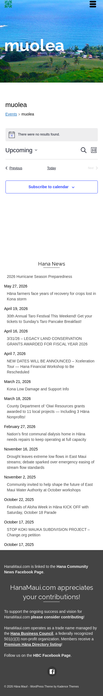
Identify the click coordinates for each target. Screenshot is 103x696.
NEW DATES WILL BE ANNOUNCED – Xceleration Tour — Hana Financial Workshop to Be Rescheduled (51, 366)
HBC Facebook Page (52, 655)
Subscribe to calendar (48, 187)
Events (11, 114)
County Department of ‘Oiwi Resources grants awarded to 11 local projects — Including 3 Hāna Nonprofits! (48, 411)
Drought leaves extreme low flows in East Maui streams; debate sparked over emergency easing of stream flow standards (50, 462)
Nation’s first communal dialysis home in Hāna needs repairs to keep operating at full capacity (46, 437)
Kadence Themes (68, 686)
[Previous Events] (13, 168)
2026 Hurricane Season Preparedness (39, 276)
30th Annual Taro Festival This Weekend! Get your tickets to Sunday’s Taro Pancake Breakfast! (49, 319)
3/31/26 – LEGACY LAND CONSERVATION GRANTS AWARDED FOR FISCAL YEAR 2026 (47, 341)
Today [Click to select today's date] (51, 168)
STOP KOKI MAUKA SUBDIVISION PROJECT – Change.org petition (48, 532)
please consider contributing (57, 617)
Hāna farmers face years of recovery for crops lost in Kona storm (51, 296)
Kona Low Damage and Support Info (38, 389)
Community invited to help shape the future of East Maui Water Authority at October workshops (50, 487)
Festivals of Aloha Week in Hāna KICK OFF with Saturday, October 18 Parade (48, 510)
